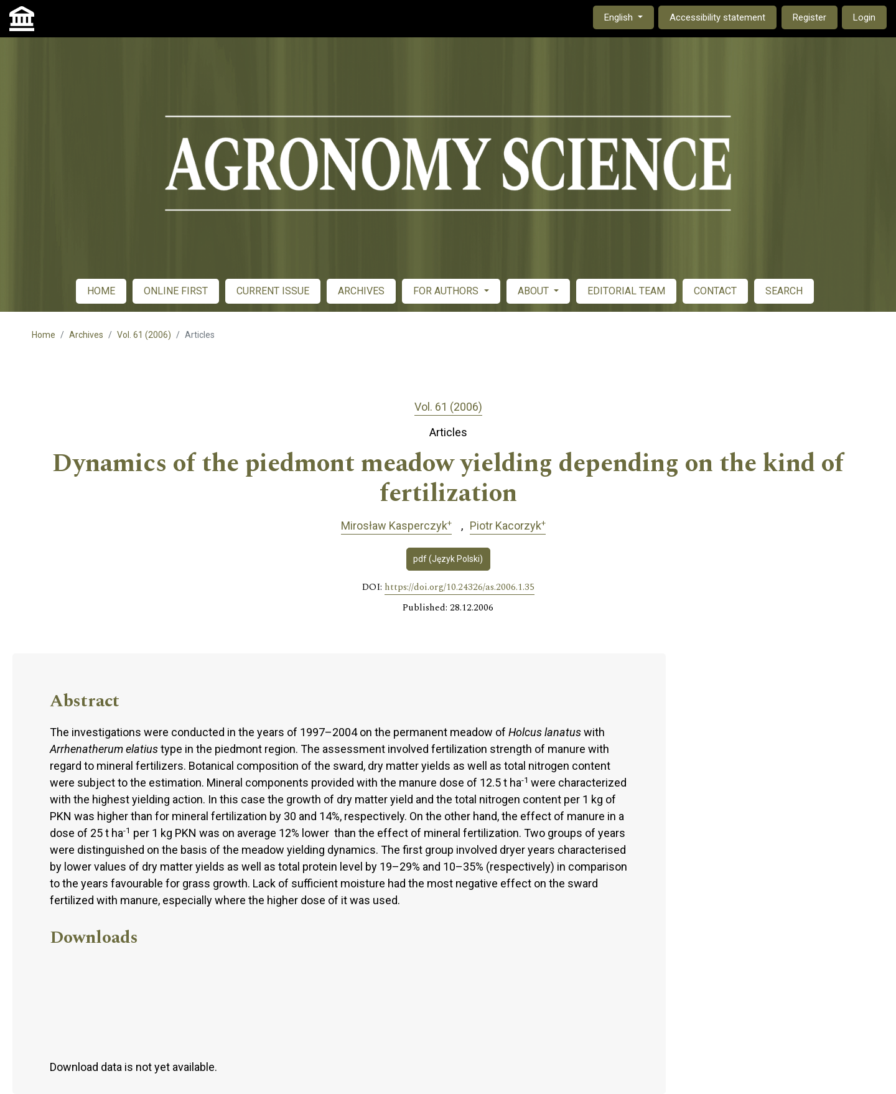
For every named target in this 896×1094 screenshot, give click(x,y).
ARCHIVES (361, 291)
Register (809, 17)
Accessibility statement (717, 17)
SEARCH (784, 291)
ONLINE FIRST (176, 291)
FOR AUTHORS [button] (447, 291)
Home (43, 335)
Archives (86, 335)
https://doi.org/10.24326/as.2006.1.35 (459, 587)
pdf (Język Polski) (448, 559)
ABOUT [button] (534, 291)
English (629, 16)
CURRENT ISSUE (272, 291)
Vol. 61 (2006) (144, 335)
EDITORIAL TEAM (626, 291)
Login (864, 17)
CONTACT (715, 291)
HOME (101, 291)
